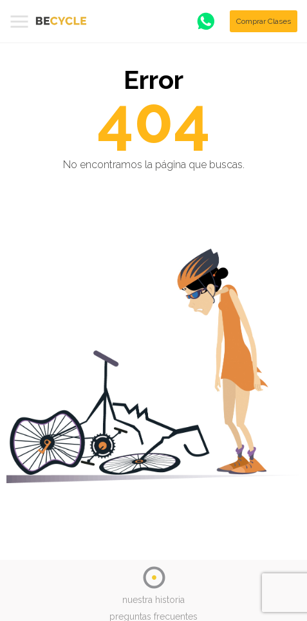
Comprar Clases (263, 21)
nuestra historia (153, 600)
